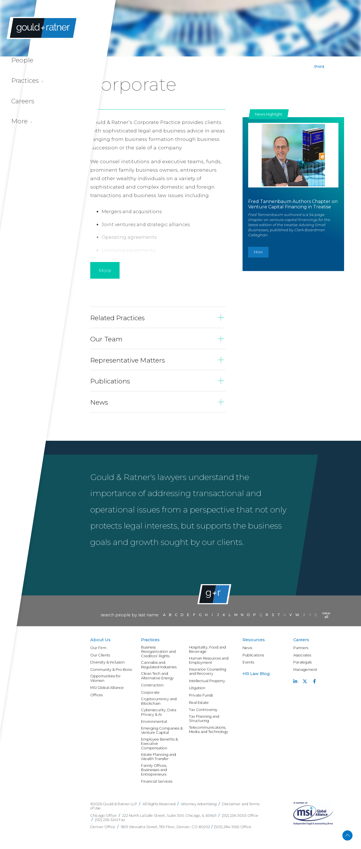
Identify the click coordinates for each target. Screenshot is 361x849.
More (258, 252)
